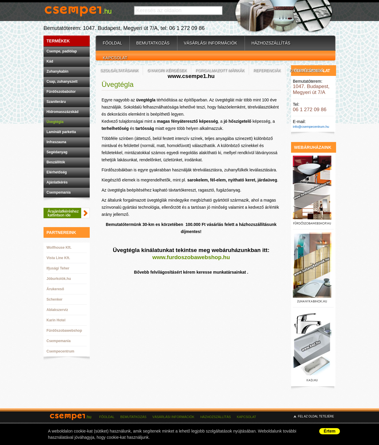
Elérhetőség (56, 172)
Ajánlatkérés (57, 182)
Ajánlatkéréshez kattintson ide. (67, 213)
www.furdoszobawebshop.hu (191, 257)
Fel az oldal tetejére (316, 416)
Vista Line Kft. (58, 258)
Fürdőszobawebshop (64, 330)
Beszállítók (55, 162)
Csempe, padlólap (61, 51)
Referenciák (266, 70)
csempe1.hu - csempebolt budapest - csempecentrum (71, 420)
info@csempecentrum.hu (311, 126)
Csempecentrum (60, 351)
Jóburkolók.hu (58, 279)
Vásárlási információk (210, 43)
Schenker (54, 299)
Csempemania (58, 192)
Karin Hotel (55, 320)
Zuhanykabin (57, 71)
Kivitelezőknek (306, 70)
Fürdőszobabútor (61, 92)
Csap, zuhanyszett (62, 81)
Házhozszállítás (270, 43)
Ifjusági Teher (57, 268)
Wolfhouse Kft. (58, 247)
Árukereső (55, 289)
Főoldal (112, 43)
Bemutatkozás (152, 43)
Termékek (58, 41)
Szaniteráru (56, 102)
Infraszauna (56, 142)
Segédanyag (57, 152)
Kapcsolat (115, 57)
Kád (49, 61)
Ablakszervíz (57, 310)
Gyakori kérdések (167, 70)
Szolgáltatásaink (119, 70)
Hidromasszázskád (62, 112)
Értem (329, 431)
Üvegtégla (54, 122)
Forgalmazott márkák (219, 70)
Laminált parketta (61, 132)
